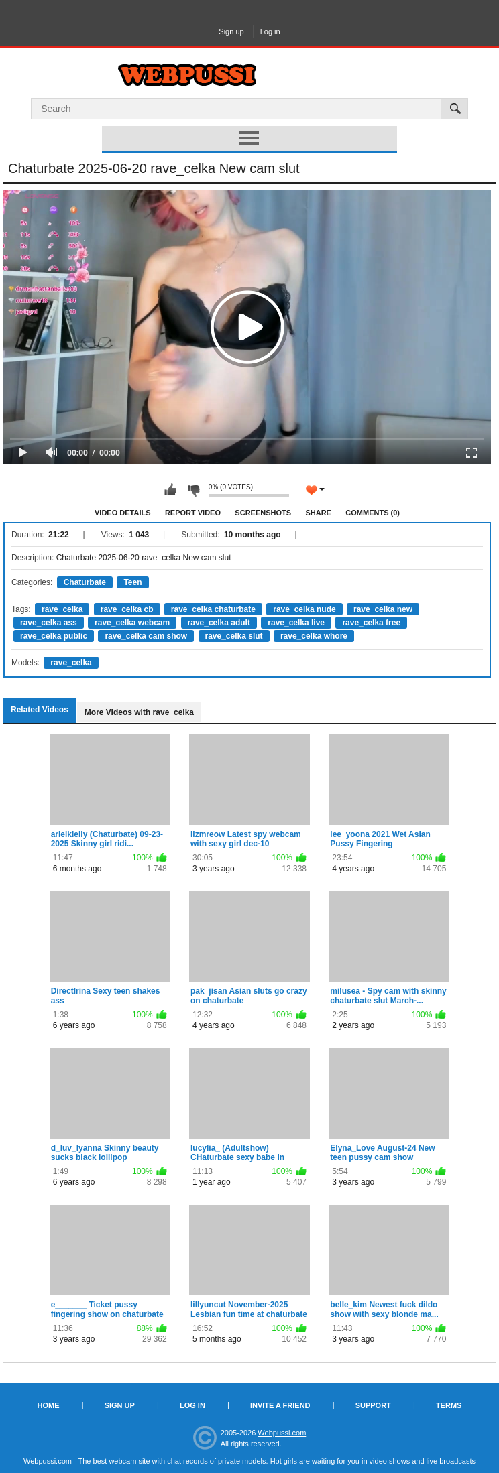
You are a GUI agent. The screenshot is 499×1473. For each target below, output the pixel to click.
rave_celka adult (219, 622)
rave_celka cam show (146, 636)
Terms (449, 1405)
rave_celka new (382, 609)
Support (373, 1405)
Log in (270, 31)
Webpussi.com (282, 1433)
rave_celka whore (313, 636)
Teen (132, 582)
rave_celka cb (127, 609)
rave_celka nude (304, 609)
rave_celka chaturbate (213, 609)
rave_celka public (53, 636)
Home (49, 1405)
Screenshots (263, 513)
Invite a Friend (280, 1405)
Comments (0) (372, 513)
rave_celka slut (234, 636)
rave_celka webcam (132, 622)
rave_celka (62, 609)
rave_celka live (296, 622)
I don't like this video (193, 490)
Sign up (231, 31)
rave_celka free (371, 622)
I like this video (170, 490)
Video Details (123, 513)
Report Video (193, 513)
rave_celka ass (48, 622)
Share (318, 513)
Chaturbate (85, 582)
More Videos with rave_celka (139, 712)
